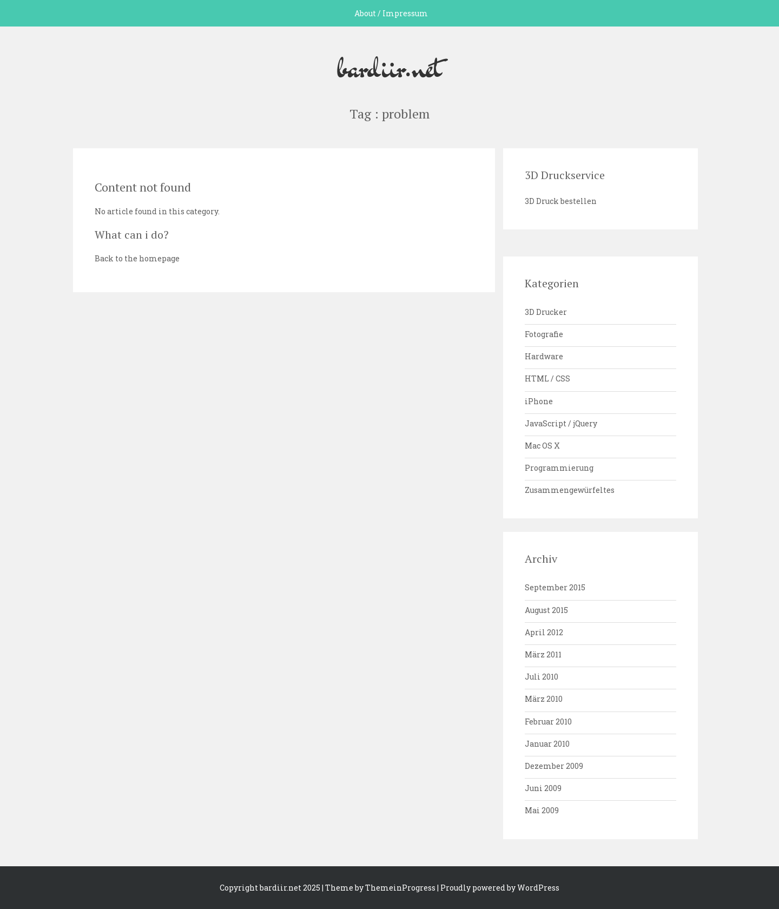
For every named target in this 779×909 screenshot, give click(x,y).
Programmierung (559, 468)
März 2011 (543, 654)
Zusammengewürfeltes (570, 490)
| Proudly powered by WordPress (498, 887)
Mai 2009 (542, 810)
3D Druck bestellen (561, 201)
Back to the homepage (137, 258)
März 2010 (544, 699)
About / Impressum (391, 13)
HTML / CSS (547, 378)
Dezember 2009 (554, 766)
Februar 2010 (548, 721)
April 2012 (544, 632)
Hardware (544, 356)
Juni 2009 (543, 788)
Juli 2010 (541, 676)
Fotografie (544, 334)
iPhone (539, 401)
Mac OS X (542, 445)
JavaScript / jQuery (561, 423)
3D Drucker (546, 312)
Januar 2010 (547, 744)
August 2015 (546, 610)
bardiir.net (389, 66)
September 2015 (555, 587)
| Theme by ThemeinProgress (378, 887)
